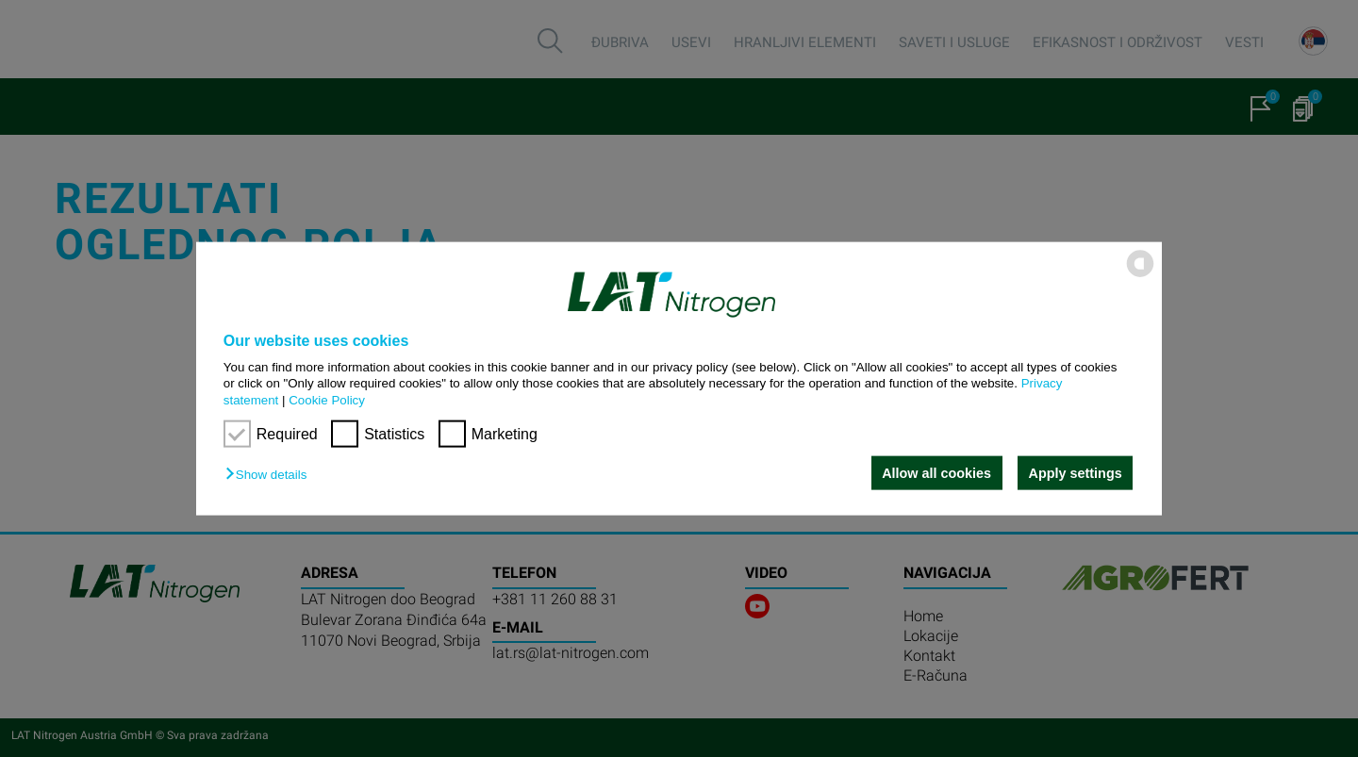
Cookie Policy (327, 399)
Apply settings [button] (1075, 473)
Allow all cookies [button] (936, 473)
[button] (271, 474)
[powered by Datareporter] (1140, 276)
